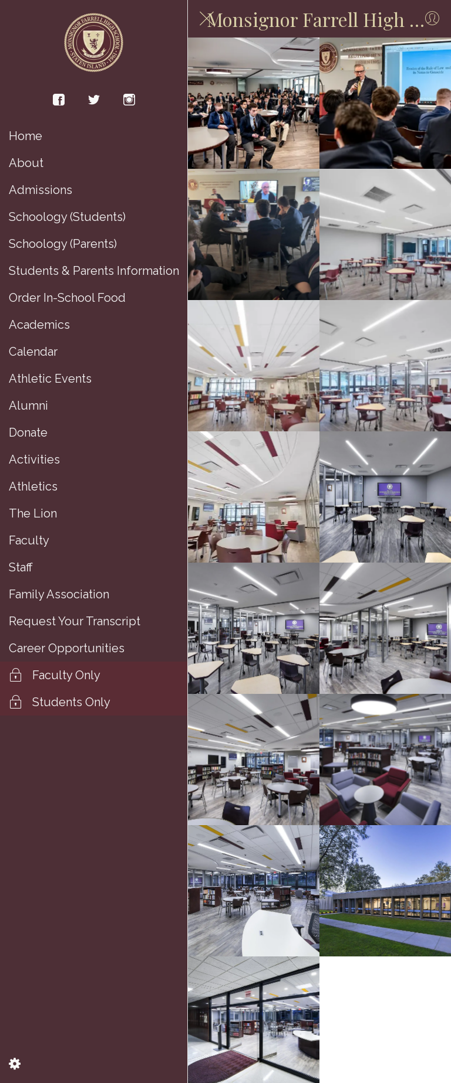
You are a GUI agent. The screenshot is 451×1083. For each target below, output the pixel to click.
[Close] (207, 19)
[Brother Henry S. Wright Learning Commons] (253, 103)
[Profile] (432, 19)
